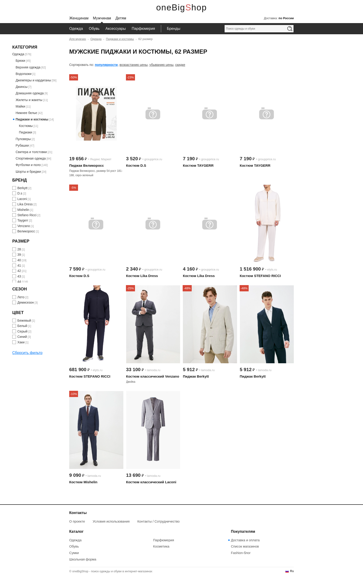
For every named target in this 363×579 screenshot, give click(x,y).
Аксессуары (115, 29)
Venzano (23, 226)
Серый (22, 331)
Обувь (94, 29)
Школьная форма (82, 559)
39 (19, 254)
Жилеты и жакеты (29, 100)
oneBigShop (181, 7)
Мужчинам (102, 18)
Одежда (76, 29)
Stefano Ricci (26, 215)
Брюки (20, 60)
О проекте (77, 521)
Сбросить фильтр (27, 353)
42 (19, 271)
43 (19, 276)
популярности (106, 65)
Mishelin (23, 210)
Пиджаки (25, 132)
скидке (180, 65)
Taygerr (22, 220)
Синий (22, 337)
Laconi (22, 199)
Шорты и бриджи (28, 171)
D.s (19, 193)
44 (19, 281)
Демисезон (25, 302)
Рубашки (22, 145)
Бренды (173, 29)
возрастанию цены (133, 65)
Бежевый (24, 320)
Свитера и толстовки (31, 152)
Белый (22, 326)
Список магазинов (245, 546)
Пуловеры (23, 139)
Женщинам (78, 18)
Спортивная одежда (31, 158)
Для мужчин (77, 39)
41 (19, 265)
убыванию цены (161, 65)
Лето (21, 297)
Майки (20, 106)
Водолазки (23, 74)
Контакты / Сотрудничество (158, 521)
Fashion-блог (240, 553)
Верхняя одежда (28, 67)
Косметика (161, 546)
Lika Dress (25, 204)
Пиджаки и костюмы (120, 39)
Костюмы (26, 126)
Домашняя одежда (30, 93)
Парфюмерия (143, 29)
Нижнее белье (26, 113)
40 (19, 260)
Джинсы (21, 87)
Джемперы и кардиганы (33, 80)
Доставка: (279, 18)
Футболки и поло (28, 165)
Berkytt (22, 188)
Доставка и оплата (245, 540)
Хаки (21, 342)
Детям (121, 18)
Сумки (74, 553)
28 (19, 249)
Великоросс (26, 231)
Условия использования (111, 521)
